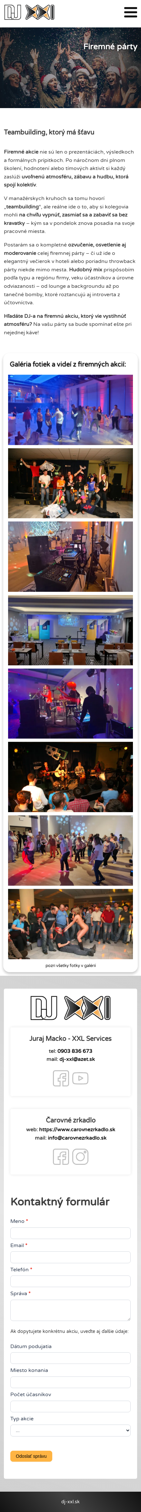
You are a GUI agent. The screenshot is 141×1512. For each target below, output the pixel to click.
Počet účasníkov (30, 1394)
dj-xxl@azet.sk (77, 1059)
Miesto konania (29, 1370)
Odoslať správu (31, 1456)
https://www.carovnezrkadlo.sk (77, 1129)
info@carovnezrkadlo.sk (77, 1138)
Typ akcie (22, 1419)
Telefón (21, 1269)
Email (18, 1245)
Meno (19, 1221)
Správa (20, 1293)
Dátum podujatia (31, 1346)
